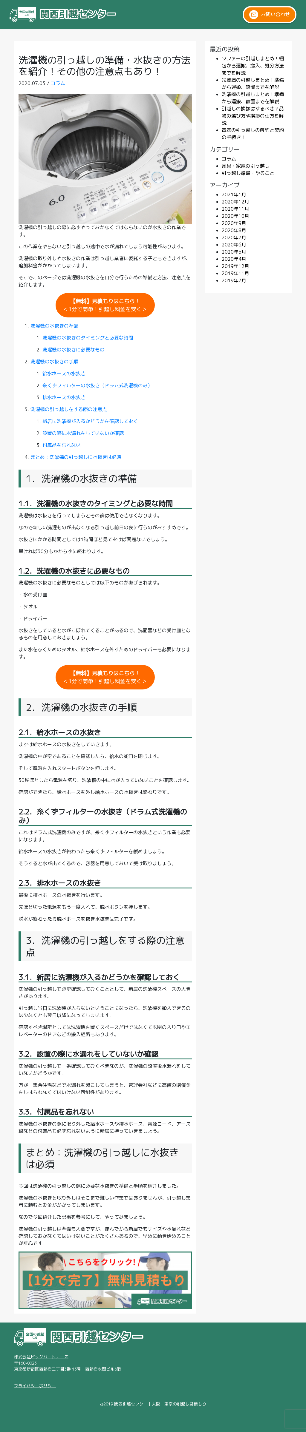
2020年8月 (234, 230)
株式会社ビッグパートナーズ (41, 1357)
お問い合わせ (269, 14)
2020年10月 (235, 216)
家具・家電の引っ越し (246, 166)
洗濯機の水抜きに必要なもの (73, 349)
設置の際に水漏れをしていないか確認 (83, 433)
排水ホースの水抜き (63, 397)
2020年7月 (234, 237)
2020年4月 (234, 259)
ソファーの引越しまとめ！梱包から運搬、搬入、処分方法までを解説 (253, 65)
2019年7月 (234, 280)
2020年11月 (235, 209)
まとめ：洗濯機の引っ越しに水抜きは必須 (75, 457)
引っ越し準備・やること (248, 173)
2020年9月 (234, 223)
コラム (58, 83)
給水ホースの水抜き (63, 373)
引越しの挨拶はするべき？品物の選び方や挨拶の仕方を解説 (253, 115)
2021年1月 (234, 194)
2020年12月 (235, 201)
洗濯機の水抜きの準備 (54, 325)
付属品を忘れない (61, 445)
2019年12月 (235, 266)
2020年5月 (234, 252)
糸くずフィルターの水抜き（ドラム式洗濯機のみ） (97, 385)
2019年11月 (235, 273)
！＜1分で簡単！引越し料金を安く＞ (105, 305)
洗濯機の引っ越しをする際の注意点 (68, 409)
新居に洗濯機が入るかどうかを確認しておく (90, 421)
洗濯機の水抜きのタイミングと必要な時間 (87, 337)
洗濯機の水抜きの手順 (54, 361)
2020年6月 (234, 244)
